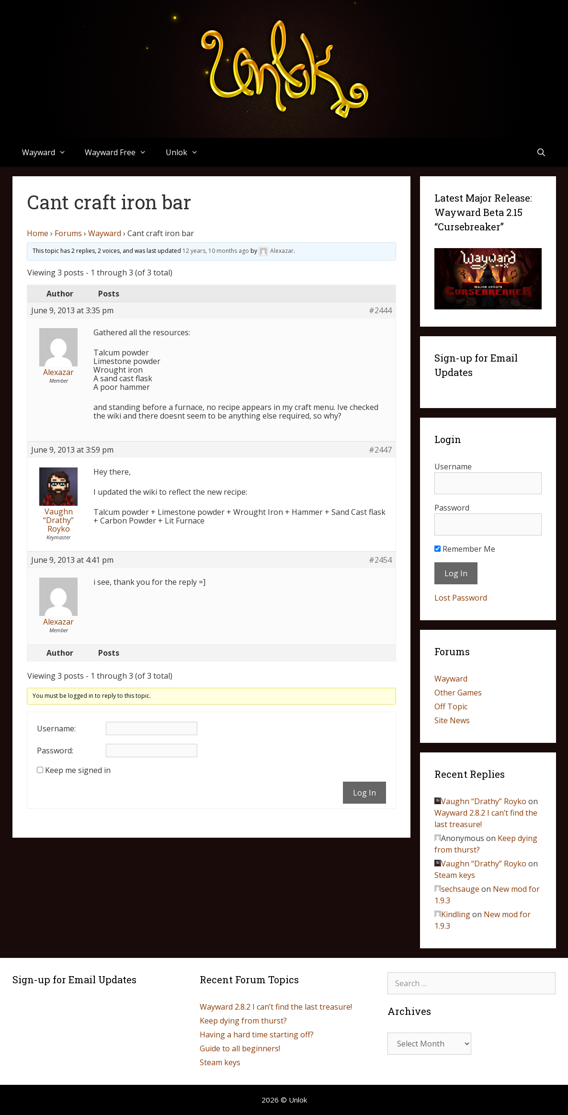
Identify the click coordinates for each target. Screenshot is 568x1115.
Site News (452, 720)
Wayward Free (120, 152)
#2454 (380, 560)
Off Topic (450, 706)
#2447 (380, 449)
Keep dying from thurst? (243, 1020)
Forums (68, 233)
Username (453, 466)
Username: (56, 728)
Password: (55, 750)
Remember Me (464, 549)
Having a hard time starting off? (257, 1034)
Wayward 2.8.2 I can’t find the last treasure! (276, 1006)
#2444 (380, 310)
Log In (364, 792)
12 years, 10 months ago (215, 251)
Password (451, 507)
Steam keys (454, 875)
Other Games (458, 692)
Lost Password (460, 597)
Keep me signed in (78, 770)
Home (37, 233)
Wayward (49, 152)
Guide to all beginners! (240, 1048)
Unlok (187, 152)
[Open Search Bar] (541, 152)
